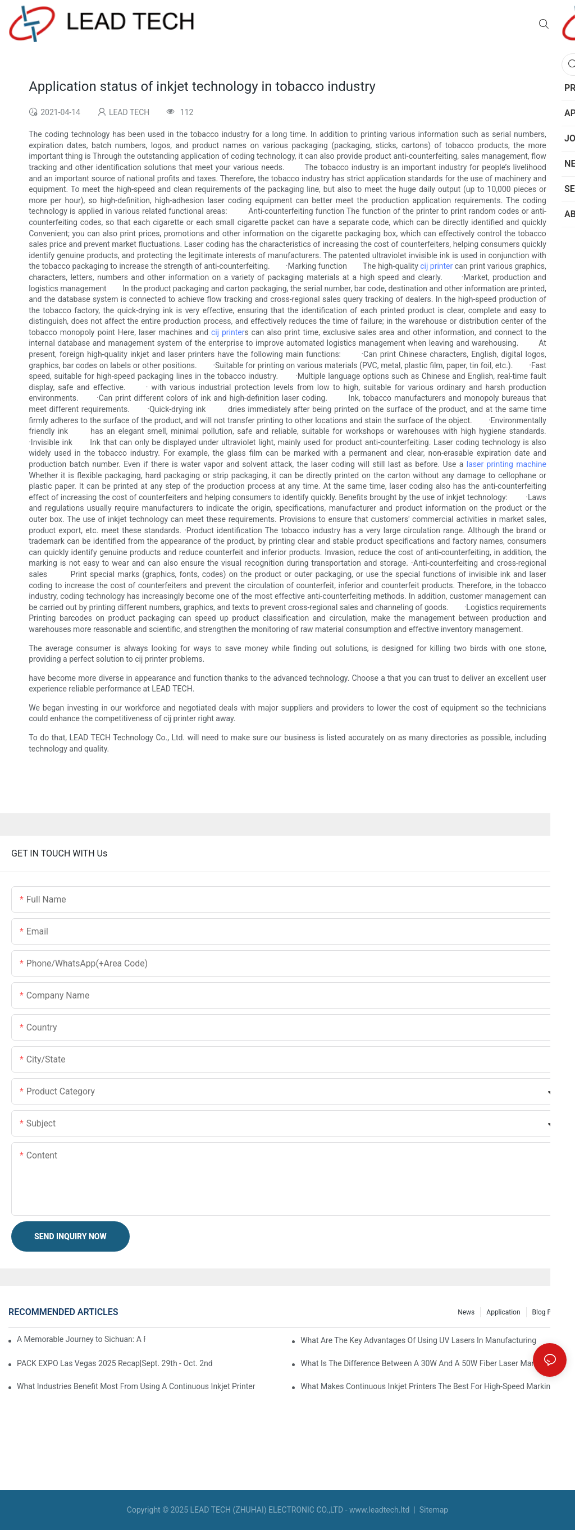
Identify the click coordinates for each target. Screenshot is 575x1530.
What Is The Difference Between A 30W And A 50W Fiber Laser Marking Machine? (433, 1363)
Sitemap (432, 1509)
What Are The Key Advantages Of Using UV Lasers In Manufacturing (418, 1340)
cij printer (436, 266)
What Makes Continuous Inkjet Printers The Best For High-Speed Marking (427, 1386)
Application (503, 1312)
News (466, 1312)
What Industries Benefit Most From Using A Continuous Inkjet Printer (136, 1386)
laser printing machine (506, 464)
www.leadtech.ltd (379, 1509)
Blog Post (546, 1312)
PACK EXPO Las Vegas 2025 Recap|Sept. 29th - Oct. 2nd (115, 1363)
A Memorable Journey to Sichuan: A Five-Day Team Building (81, 1339)
